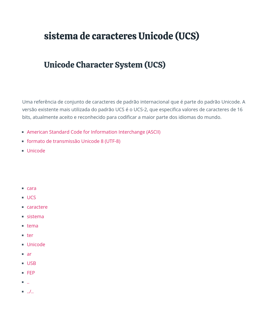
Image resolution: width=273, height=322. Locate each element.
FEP (31, 272)
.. (28, 282)
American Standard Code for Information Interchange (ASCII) (94, 132)
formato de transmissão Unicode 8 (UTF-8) (73, 141)
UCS (31, 197)
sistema (35, 216)
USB (31, 263)
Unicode (36, 150)
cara (31, 188)
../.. (30, 291)
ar (29, 254)
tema (32, 225)
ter (30, 235)
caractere (37, 207)
